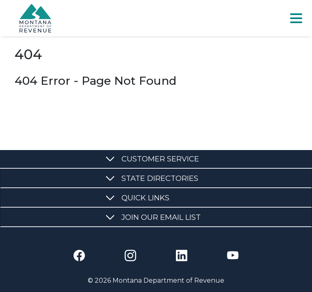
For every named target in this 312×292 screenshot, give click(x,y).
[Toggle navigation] (296, 18)
